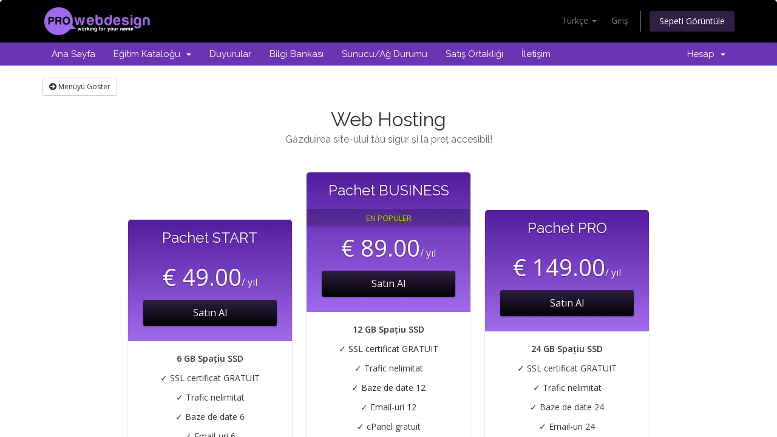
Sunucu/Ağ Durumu (384, 54)
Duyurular (230, 54)
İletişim (536, 54)
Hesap (706, 54)
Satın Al (210, 312)
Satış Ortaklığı (474, 54)
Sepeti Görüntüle (692, 21)
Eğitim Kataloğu (152, 54)
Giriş (619, 20)
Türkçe (579, 20)
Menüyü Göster (79, 86)
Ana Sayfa (73, 54)
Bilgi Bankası (297, 54)
